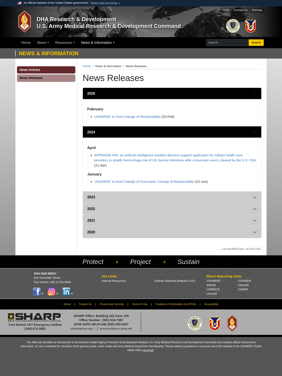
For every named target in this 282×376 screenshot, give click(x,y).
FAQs (226, 10)
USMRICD (213, 289)
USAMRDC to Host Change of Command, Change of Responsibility (144, 181)
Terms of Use (140, 304)
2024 (91, 132)
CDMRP (243, 289)
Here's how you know (103, 2)
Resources (63, 42)
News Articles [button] (30, 70)
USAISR (211, 293)
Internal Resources (114, 280)
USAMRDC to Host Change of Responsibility (127, 116)
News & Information (96, 42)
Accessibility (211, 304)
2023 (91, 197)
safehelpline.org (81, 328)
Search (256, 42)
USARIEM (244, 280)
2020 (91, 232)
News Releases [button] (31, 78)
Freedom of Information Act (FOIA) (176, 304)
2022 (91, 209)
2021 (91, 220)
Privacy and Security (112, 304)
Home (26, 42)
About (41, 42)
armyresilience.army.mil (116, 328)
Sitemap (257, 10)
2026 (91, 93)
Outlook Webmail (174, 280)
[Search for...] (227, 42)
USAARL (243, 285)
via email (148, 350)
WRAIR (211, 285)
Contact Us (241, 10)
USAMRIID (213, 280)
